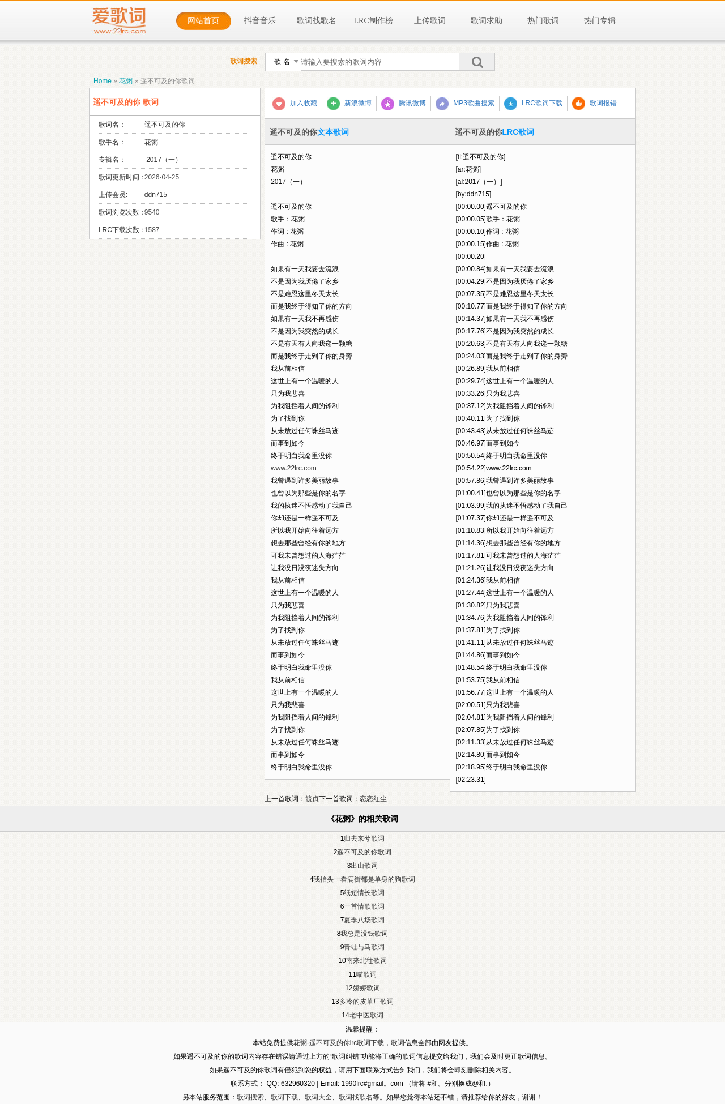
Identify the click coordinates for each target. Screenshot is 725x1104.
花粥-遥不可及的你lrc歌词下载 (339, 1043)
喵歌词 (366, 974)
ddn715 (155, 195)
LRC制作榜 (373, 20)
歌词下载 (284, 1097)
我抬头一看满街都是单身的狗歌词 (364, 879)
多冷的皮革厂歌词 (366, 1001)
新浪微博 (349, 103)
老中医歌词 (366, 1015)
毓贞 (312, 799)
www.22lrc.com (294, 468)
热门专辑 (600, 20)
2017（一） (163, 160)
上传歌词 (430, 20)
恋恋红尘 (373, 799)
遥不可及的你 (164, 125)
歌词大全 (318, 1097)
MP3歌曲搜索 (465, 103)
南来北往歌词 (366, 961)
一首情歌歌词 (364, 906)
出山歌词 (364, 866)
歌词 (397, 1043)
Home (102, 81)
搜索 (477, 62)
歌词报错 (594, 103)
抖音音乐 (260, 20)
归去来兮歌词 (364, 838)
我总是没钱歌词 (364, 934)
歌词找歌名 (316, 20)
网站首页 (203, 20)
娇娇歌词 (366, 988)
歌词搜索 (250, 1097)
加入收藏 (294, 103)
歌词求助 (486, 20)
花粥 (126, 81)
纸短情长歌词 (364, 893)
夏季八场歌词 (364, 920)
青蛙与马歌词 (364, 947)
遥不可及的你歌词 (167, 81)
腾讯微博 (403, 103)
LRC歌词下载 (533, 103)
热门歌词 (543, 20)
